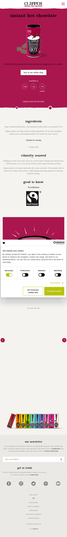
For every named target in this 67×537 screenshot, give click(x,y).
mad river (35, 529)
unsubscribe (56, 449)
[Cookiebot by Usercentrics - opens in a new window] (54, 242)
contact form (34, 475)
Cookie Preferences (33, 518)
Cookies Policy (33, 510)
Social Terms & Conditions (33, 514)
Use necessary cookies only (33, 291)
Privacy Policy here (51, 451)
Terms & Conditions (33, 506)
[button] (3, 340)
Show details (55, 283)
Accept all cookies (54, 291)
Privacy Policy (33, 502)
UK (33, 498)
